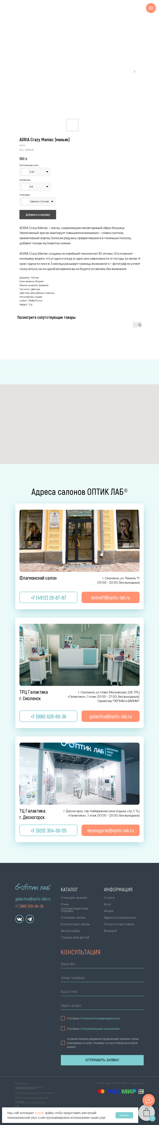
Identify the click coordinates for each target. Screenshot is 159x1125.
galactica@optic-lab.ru (33, 898)
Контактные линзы (75, 924)
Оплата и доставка (119, 924)
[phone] (102, 978)
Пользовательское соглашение (34, 1093)
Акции (108, 911)
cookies (39, 1113)
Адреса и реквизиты (120, 917)
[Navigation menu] (151, 8)
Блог (108, 904)
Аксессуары (70, 931)
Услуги (109, 898)
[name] (102, 964)
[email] (102, 992)
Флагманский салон (38, 578)
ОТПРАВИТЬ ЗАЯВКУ (102, 1060)
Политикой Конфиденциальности (101, 1018)
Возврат (110, 931)
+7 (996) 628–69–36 (29, 905)
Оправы (67, 911)
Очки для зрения (74, 898)
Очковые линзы (73, 917)
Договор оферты (25, 1088)
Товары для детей (75, 937)
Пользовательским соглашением (100, 1028)
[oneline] (102, 1006)
